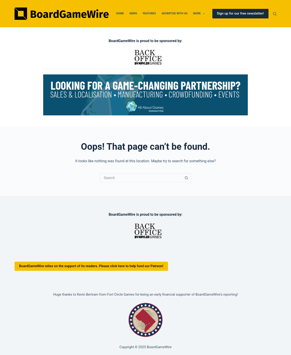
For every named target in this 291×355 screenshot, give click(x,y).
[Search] (274, 13)
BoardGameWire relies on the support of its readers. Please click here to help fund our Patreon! (91, 266)
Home (120, 13)
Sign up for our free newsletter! (240, 13)
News (133, 13)
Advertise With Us (175, 13)
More (200, 13)
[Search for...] (141, 177)
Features (149, 13)
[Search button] (186, 177)
